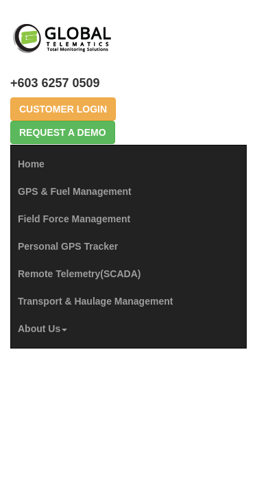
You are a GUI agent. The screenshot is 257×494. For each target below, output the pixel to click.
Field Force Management (74, 218)
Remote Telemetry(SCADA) (79, 273)
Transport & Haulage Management (95, 301)
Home (31, 163)
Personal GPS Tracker (68, 246)
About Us (42, 328)
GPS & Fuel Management (75, 191)
